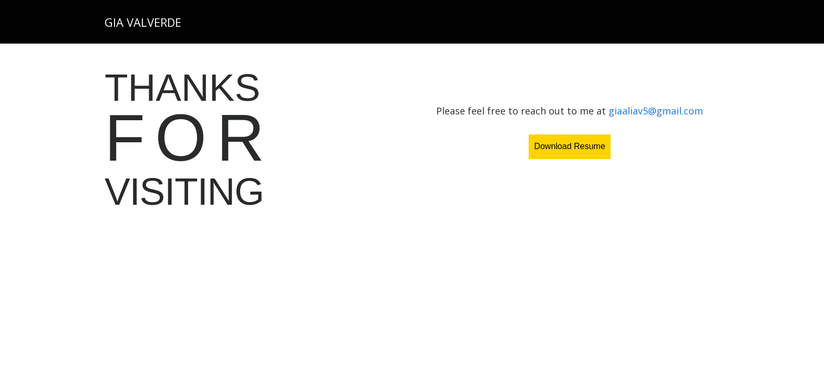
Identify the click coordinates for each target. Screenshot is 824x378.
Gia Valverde (143, 22)
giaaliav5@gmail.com (656, 110)
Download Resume (569, 146)
